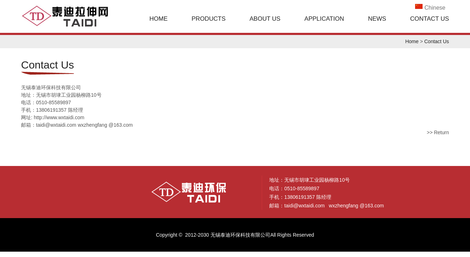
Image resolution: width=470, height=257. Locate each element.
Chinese (434, 8)
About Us (265, 18)
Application (324, 18)
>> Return (438, 132)
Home (158, 18)
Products (208, 18)
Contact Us (429, 18)
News (377, 18)
